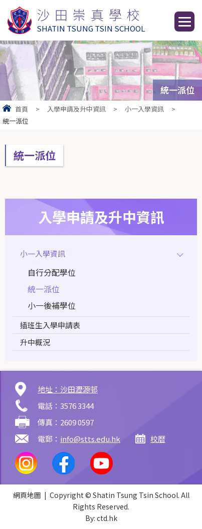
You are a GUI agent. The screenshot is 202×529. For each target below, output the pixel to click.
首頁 (21, 109)
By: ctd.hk (101, 518)
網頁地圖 (27, 495)
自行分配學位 (52, 272)
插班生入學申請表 (50, 325)
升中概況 (35, 342)
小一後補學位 (52, 305)
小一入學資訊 (144, 109)
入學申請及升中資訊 (76, 109)
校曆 (157, 438)
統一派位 (44, 289)
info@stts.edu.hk (90, 438)
